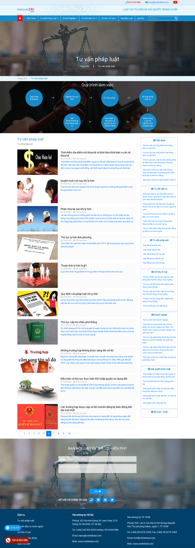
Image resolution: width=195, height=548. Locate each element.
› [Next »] (74, 433)
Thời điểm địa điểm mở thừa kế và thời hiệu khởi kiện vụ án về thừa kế (95, 154)
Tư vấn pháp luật (159, 240)
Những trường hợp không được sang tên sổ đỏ (87, 350)
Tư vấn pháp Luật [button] (48, 18)
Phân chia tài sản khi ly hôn (76, 209)
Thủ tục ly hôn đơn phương (76, 237)
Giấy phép (159, 140)
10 (69, 433)
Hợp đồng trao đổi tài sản (153, 258)
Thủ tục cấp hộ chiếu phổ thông (79, 322)
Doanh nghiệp (159, 315)
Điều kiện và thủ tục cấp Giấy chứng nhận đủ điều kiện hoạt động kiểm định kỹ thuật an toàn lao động (158, 172)
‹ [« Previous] (19, 433)
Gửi (97, 491)
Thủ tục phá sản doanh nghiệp (155, 320)
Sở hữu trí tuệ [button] (108, 18)
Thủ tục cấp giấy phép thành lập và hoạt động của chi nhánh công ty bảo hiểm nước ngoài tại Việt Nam (159, 350)
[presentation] (80, 481)
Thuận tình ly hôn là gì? (74, 265)
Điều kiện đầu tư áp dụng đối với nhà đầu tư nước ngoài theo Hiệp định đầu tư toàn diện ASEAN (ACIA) (159, 197)
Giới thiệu (31, 18)
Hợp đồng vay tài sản (151, 250)
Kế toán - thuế (159, 412)
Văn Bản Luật (127, 18)
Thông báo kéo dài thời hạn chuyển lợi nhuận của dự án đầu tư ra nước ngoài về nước (159, 207)
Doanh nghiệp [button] (69, 18)
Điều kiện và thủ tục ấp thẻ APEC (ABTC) (159, 180)
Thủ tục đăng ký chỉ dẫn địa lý (155, 306)
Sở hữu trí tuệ (159, 272)
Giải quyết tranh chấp (159, 369)
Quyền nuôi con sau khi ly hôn (77, 180)
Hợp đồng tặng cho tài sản (154, 254)
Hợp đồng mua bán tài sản (154, 263)
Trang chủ (84, 66)
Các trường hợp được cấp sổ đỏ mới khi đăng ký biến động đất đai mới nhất (96, 408)
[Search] (163, 18)
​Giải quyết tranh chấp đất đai (154, 403)
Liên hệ (140, 18)
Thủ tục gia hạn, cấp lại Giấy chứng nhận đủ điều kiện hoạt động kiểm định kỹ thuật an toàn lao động (159, 163)
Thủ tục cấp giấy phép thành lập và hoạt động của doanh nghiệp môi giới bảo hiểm (159, 340)
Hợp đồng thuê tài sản (152, 245)
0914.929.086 (134, 2)
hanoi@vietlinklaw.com (158, 2)
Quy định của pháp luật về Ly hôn (79, 293)
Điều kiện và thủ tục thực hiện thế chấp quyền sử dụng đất (94, 378)
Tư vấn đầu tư (159, 189)
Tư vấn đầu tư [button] (88, 18)
